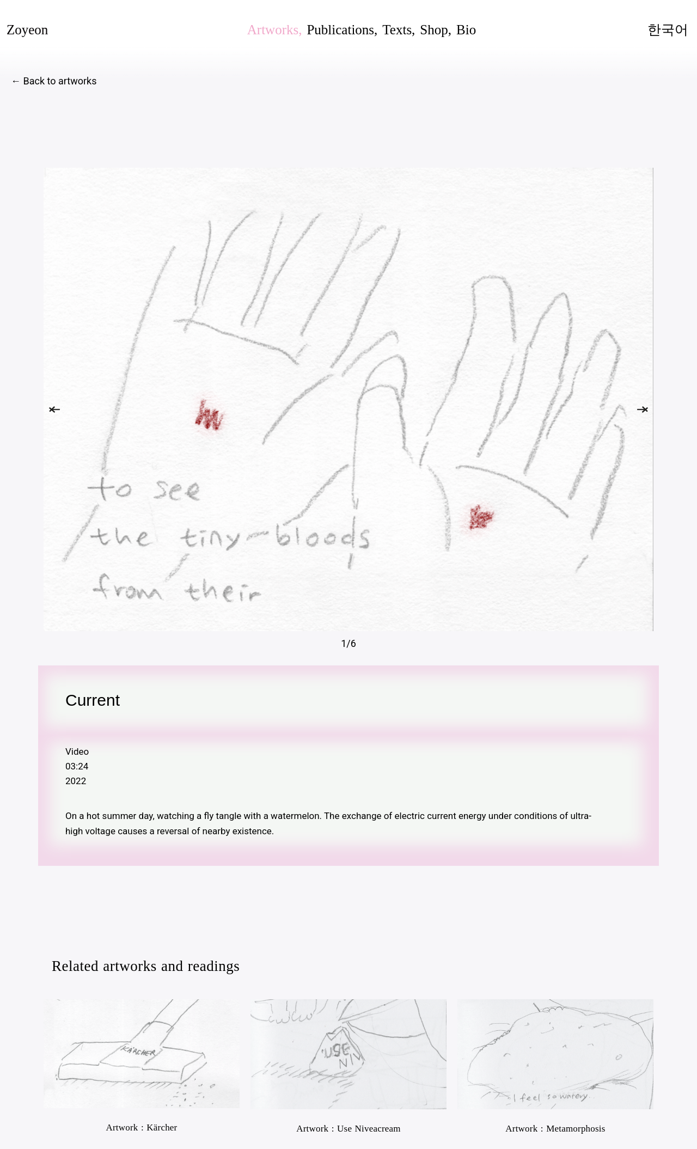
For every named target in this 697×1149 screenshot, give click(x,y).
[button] (54, 409)
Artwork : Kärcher (142, 1127)
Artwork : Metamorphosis (555, 1128)
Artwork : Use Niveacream (348, 1128)
